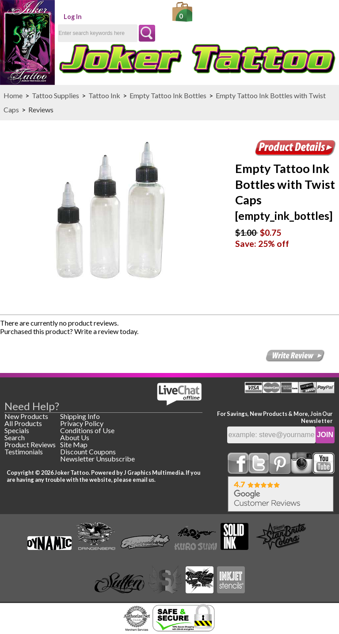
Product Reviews (30, 444)
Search (14, 437)
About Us (74, 437)
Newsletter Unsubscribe (97, 458)
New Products (26, 416)
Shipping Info (80, 416)
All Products (23, 423)
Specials (16, 430)
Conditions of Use (87, 430)
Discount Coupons (88, 451)
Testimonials (23, 451)
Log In (73, 16)
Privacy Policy (81, 423)
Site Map (74, 444)
